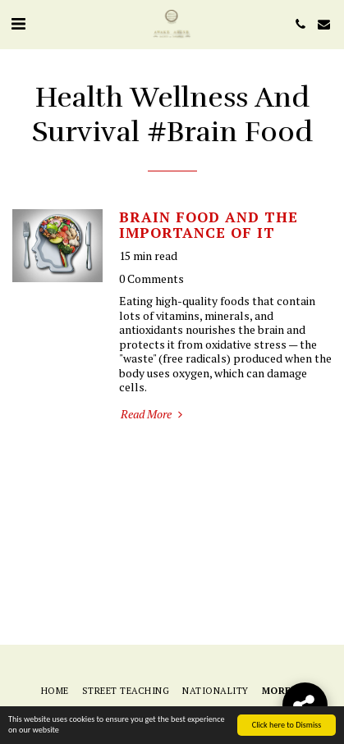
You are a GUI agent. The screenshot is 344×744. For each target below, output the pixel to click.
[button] (18, 23)
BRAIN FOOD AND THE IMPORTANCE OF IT (208, 225)
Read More (153, 414)
